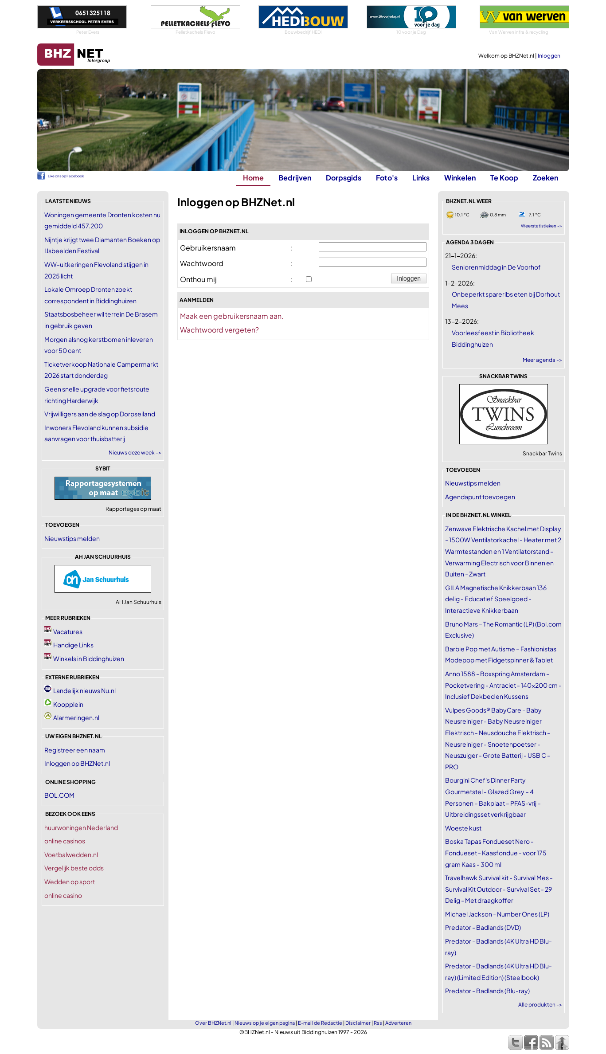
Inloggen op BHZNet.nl (77, 763)
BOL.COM (59, 795)
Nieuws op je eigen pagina (265, 1023)
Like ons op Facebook (66, 176)
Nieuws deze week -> (135, 452)
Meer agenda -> (542, 360)
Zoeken (545, 177)
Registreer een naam (74, 750)
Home (253, 177)
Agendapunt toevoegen (480, 497)
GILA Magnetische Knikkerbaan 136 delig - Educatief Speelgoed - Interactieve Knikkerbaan (496, 599)
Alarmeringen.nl (76, 717)
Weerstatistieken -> (541, 225)
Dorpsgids (343, 177)
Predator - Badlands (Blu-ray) (487, 991)
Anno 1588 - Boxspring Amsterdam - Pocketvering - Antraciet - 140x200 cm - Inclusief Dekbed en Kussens (503, 685)
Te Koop (504, 177)
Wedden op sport (69, 882)
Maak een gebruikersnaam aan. (232, 316)
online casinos (64, 841)
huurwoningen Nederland (81, 827)
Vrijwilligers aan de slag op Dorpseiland (99, 414)
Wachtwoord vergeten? (219, 329)
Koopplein (68, 704)
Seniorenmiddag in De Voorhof (496, 267)
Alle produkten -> (540, 1004)
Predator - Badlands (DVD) (483, 927)
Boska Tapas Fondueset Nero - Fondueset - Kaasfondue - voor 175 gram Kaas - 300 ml (496, 852)
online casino (63, 895)
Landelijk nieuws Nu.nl (84, 690)
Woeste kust (463, 828)
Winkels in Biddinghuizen (88, 658)
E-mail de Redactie (320, 1023)
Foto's (387, 177)
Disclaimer (358, 1023)
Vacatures (67, 631)
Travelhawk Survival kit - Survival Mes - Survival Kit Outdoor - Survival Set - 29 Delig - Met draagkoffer (499, 889)
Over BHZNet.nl (213, 1023)
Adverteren (398, 1023)
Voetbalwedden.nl (71, 854)
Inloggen (549, 55)
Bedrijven (294, 177)
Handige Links (73, 645)
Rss (378, 1023)
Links (421, 177)
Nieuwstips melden (72, 538)
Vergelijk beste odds (74, 868)
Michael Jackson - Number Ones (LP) (497, 914)
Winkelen (460, 177)
